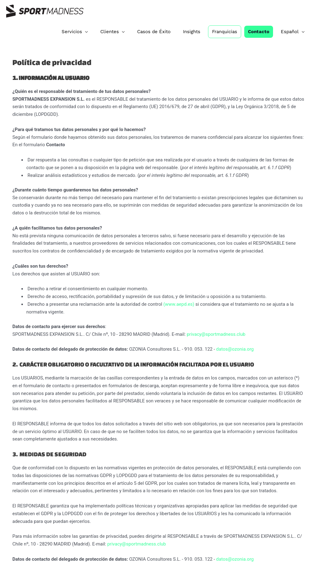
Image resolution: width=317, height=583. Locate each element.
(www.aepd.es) (178, 304)
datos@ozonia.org (235, 349)
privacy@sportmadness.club (216, 334)
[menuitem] (293, 31)
